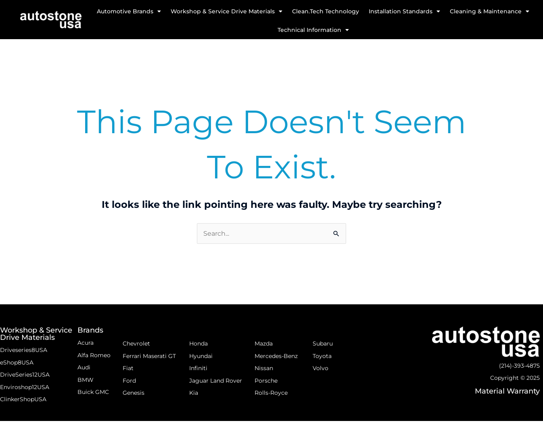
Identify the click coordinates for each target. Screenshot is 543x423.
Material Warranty (507, 391)
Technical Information (313, 30)
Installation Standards (404, 11)
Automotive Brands (129, 11)
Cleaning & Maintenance (489, 11)
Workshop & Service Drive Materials (226, 11)
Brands (90, 330)
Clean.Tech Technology (325, 11)
